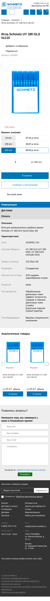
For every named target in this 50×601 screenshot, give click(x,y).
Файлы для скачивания (35, 520)
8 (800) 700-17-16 (41, 3)
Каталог (4, 508)
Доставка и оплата (9, 511)
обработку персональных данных (31, 474)
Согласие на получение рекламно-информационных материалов (24, 592)
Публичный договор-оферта (13, 597)
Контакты (5, 520)
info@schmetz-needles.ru (35, 531)
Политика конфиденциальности (15, 583)
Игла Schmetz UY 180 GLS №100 (13, 380)
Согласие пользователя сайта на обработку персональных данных (20, 587)
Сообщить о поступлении (25, 189)
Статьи (28, 514)
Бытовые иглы (31, 508)
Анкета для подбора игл (35, 511)
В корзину (13, 398)
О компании (6, 514)
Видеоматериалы (32, 517)
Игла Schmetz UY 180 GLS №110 (37, 380)
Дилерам (5, 517)
